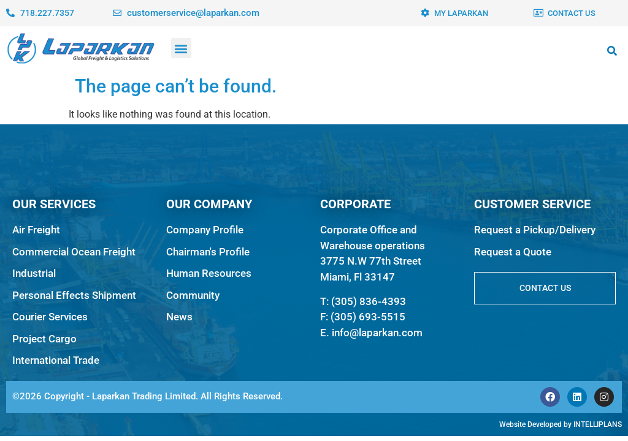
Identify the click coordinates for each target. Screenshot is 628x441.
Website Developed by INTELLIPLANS (560, 424)
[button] (181, 48)
